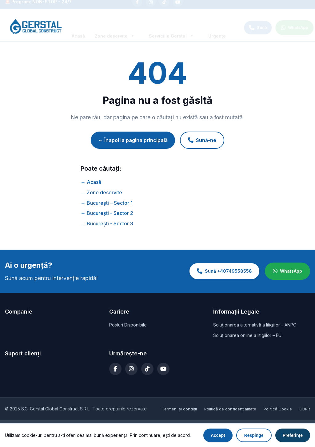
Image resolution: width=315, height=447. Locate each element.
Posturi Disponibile (128, 324)
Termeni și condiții (179, 408)
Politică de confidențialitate (230, 408)
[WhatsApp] (286, 27)
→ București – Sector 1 (107, 203)
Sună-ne (202, 140)
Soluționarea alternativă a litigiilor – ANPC (254, 324)
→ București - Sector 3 (107, 223)
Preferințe (293, 435)
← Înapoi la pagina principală (133, 140)
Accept (218, 435)
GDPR (304, 408)
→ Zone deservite (101, 192)
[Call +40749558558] (249, 27)
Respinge (254, 435)
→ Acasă (91, 182)
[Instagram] (151, 7)
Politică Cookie (278, 408)
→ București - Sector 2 (107, 213)
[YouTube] (178, 7)
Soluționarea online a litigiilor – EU (247, 335)
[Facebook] (137, 7)
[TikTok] (164, 7)
